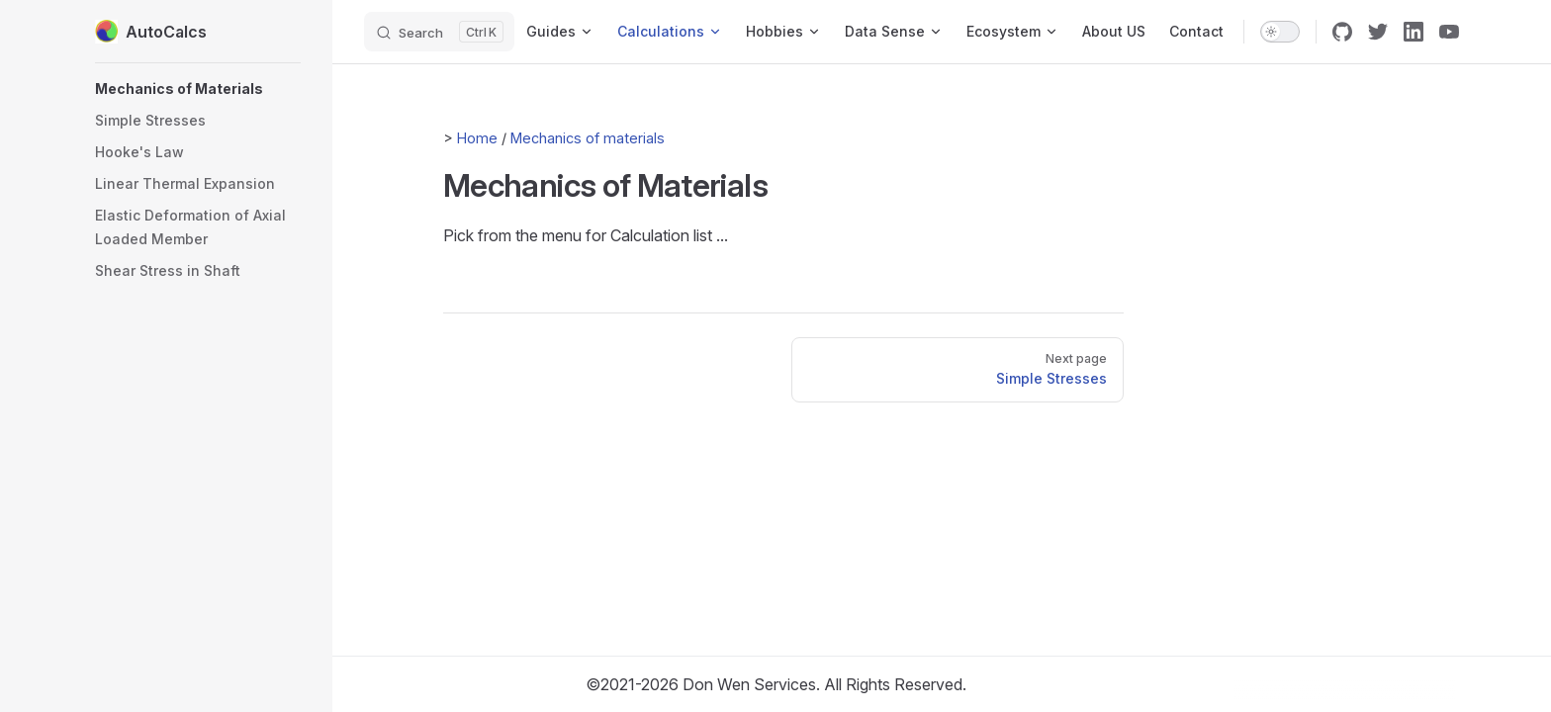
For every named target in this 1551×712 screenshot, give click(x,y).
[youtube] (1449, 31)
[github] (1342, 31)
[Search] (439, 31)
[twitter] (1378, 31)
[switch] (1280, 32)
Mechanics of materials (587, 138)
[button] (198, 89)
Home (477, 138)
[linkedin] (1413, 31)
